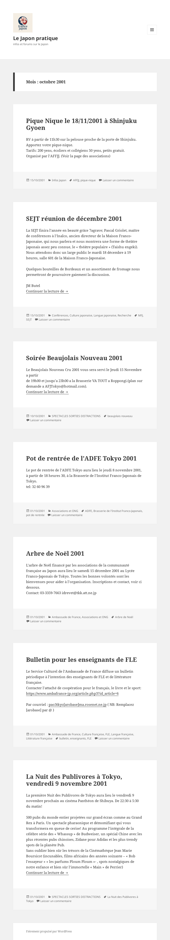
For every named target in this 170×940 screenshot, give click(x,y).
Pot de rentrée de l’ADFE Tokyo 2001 (81, 458)
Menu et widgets (152, 34)
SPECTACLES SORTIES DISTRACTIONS (76, 416)
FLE (107, 734)
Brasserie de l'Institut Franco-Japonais (117, 511)
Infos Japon (59, 180)
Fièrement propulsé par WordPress (49, 931)
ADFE (88, 511)
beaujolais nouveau (119, 416)
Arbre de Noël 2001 (55, 553)
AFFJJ (76, 180)
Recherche (124, 315)
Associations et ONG (65, 511)
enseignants (78, 738)
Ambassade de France (66, 617)
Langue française (122, 734)
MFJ (140, 315)
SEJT (29, 319)
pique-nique (88, 180)
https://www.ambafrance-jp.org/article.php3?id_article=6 (72, 693)
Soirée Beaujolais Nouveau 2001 (74, 358)
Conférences (60, 315)
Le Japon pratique (35, 38)
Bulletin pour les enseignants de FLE (81, 659)
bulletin (64, 738)
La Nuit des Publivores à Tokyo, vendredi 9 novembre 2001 (74, 780)
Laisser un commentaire (118, 180)
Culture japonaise (81, 315)
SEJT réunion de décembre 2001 (74, 218)
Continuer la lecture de (47, 291)
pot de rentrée (35, 515)
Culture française (93, 734)
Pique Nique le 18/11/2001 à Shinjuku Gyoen (81, 124)
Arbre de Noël (124, 617)
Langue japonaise (105, 315)
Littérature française (39, 738)
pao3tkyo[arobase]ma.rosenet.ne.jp (78, 704)
